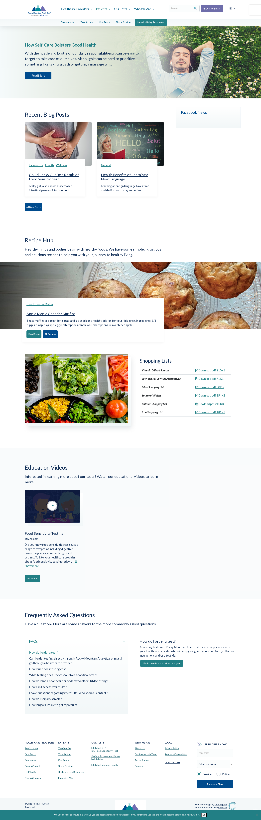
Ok (204, 815)
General (106, 165)
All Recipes (67, 334)
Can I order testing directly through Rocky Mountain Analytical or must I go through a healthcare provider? (75, 660)
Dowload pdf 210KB (209, 404)
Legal (168, 742)
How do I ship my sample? (45, 698)
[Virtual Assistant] (255, 810)
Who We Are (142, 9)
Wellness (61, 165)
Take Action (86, 22)
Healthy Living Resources (150, 22)
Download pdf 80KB (209, 387)
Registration (31, 748)
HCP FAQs (30, 771)
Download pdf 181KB (210, 412)
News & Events (33, 777)
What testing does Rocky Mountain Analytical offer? (63, 674)
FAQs (33, 641)
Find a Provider (123, 22)
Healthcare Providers (75, 9)
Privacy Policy (172, 748)
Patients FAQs (65, 777)
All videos (37, 578)
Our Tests (120, 9)
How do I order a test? (43, 652)
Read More (37, 76)
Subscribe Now (215, 783)
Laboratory (36, 165)
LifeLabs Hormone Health (104, 764)
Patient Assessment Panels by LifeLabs (105, 757)
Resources (30, 759)
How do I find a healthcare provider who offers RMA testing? (68, 680)
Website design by (211, 804)
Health (49, 165)
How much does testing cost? (48, 668)
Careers (139, 765)
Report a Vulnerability (176, 754)
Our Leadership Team (146, 754)
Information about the (211, 807)
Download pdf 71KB (209, 378)
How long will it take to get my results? (53, 704)
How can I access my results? (48, 686)
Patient (223, 773)
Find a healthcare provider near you (161, 663)
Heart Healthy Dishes (39, 304)
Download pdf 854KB (210, 395)
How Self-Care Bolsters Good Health (71, 44)
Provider (205, 773)
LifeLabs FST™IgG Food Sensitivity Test (104, 749)
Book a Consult (33, 765)
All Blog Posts (37, 206)
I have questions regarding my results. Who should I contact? (68, 692)
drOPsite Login (211, 8)
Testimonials (67, 22)
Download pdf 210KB (210, 370)
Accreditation (142, 759)
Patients (101, 9)
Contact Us (172, 762)
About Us (140, 748)
